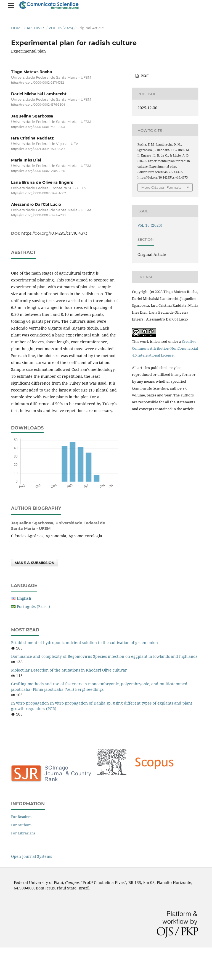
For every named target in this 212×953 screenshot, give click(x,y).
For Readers (21, 816)
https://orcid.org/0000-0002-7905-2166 (38, 171)
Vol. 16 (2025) (61, 28)
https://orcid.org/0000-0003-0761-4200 (38, 215)
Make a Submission (35, 562)
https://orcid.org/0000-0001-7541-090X (38, 127)
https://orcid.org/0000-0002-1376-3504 (38, 105)
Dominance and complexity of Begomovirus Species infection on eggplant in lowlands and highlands (104, 656)
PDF (144, 75)
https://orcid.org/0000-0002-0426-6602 (38, 193)
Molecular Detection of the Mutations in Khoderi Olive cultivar (69, 670)
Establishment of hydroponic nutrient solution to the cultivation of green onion (84, 642)
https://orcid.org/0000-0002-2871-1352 (37, 82)
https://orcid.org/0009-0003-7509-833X (38, 149)
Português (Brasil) (33, 606)
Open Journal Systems (31, 856)
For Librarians (23, 833)
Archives (35, 28)
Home (17, 28)
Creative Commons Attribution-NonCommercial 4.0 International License (165, 348)
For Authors (21, 824)
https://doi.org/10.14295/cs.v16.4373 (54, 233)
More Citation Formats (161, 187)
